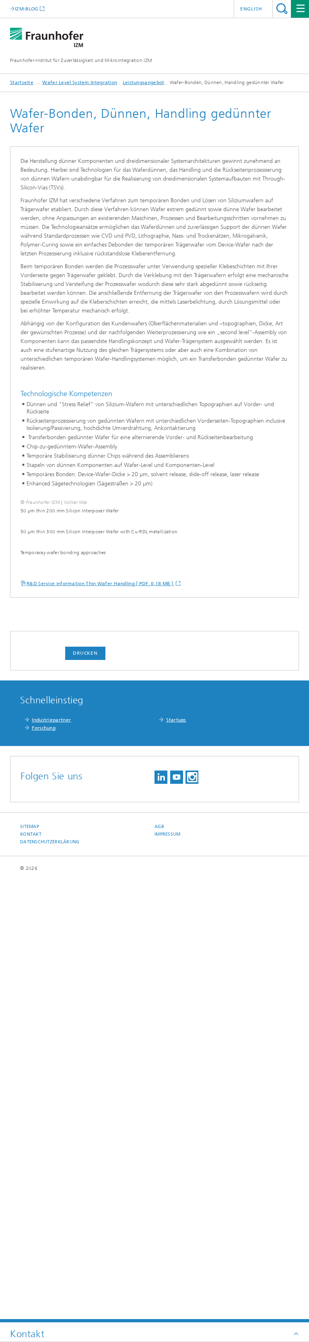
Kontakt (30, 1275)
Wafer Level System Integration (79, 82)
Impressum (167, 1275)
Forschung (44, 1169)
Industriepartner (51, 1161)
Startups (176, 1161)
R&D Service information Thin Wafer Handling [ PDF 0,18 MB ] (100, 1025)
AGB (159, 1268)
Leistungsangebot (144, 82)
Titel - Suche (282, 8)
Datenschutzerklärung (50, 1283)
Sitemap (29, 1268)
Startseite (21, 82)
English (251, 9)
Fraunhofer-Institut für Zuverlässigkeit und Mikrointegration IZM (81, 60)
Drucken (85, 1094)
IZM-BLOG (26, 8)
